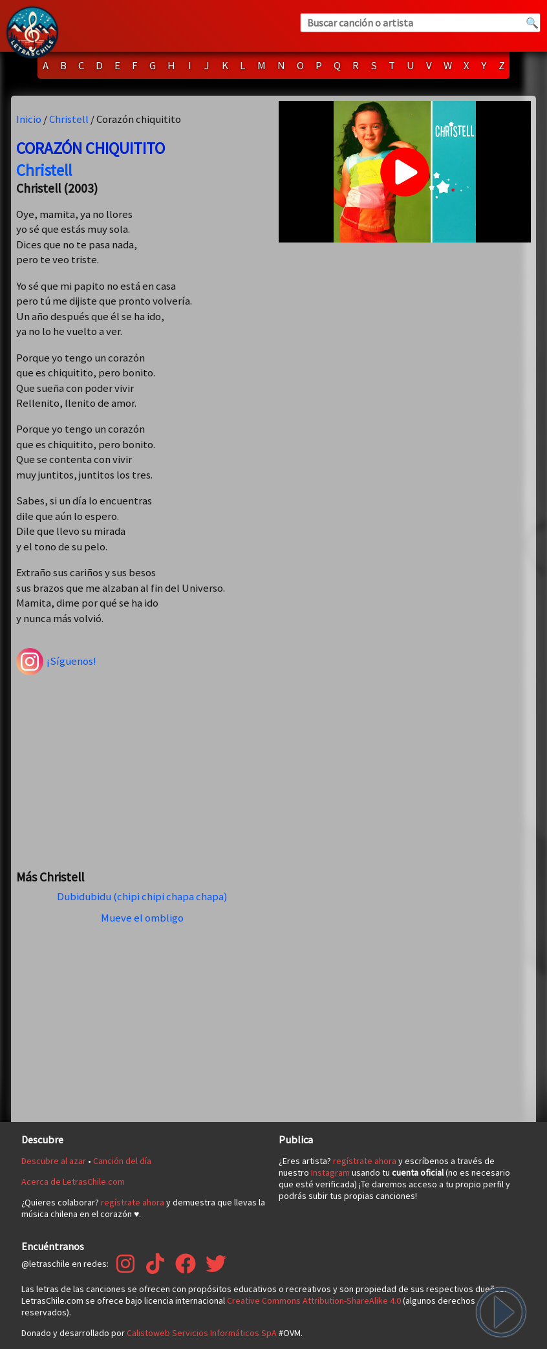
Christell (69, 119)
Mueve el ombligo (142, 918)
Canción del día (122, 1161)
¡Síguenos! (56, 661)
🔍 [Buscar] (532, 22)
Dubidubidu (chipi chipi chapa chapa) (142, 896)
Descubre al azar (53, 1161)
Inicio (28, 119)
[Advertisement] (142, 766)
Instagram (330, 1172)
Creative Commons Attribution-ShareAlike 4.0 (314, 1300)
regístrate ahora (132, 1202)
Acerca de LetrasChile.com (73, 1181)
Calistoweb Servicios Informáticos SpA (202, 1333)
